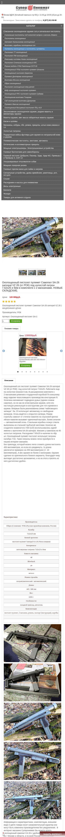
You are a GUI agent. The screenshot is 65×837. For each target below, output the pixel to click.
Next (61, 351)
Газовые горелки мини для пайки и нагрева (23, 169)
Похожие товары (11, 328)
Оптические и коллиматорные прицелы (21, 144)
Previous (3, 351)
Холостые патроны (12, 131)
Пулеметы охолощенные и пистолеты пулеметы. (25, 49)
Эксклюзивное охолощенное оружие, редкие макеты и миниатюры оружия (28, 112)
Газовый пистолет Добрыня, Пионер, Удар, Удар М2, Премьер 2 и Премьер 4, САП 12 (32, 157)
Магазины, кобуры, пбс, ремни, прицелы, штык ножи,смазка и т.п (31, 126)
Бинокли (7, 190)
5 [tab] (34, 372)
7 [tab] (43, 372)
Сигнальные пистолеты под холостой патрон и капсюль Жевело (31, 35)
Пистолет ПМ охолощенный (16, 56)
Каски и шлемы (10, 121)
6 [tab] (38, 372)
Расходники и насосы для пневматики (20, 182)
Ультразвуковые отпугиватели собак (19, 161)
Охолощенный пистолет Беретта (19, 73)
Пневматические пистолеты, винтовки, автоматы (25, 141)
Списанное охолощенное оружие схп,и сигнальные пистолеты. (32, 31)
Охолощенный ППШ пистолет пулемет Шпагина (24, 70)
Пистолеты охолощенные (15, 38)
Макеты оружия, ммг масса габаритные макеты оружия (28, 117)
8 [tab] (47, 372)
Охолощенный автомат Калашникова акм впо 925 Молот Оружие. (32, 359)
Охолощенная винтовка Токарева (18, 97)
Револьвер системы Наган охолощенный (21, 59)
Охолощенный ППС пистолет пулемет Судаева (24, 94)
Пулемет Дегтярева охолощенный (19, 77)
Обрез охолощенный (13, 83)
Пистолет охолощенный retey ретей (19, 87)
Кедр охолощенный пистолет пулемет (20, 90)
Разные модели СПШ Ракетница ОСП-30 (21, 66)
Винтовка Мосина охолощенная (17, 80)
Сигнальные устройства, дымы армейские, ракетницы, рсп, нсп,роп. (30, 174)
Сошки (6, 179)
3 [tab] (26, 372)
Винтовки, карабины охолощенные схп (20, 45)
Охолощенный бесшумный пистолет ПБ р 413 (23, 108)
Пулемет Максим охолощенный (17, 104)
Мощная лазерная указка (14, 165)
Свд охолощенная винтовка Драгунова (20, 101)
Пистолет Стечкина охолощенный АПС (21, 63)
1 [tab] (17, 372)
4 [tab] (30, 372)
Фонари (6, 194)
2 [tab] (22, 372)
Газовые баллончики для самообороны (21, 152)
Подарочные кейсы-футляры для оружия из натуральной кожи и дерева (31, 136)
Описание (8, 380)
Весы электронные (12, 186)
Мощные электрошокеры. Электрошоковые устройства (28, 148)
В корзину (15, 321)
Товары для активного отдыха (17, 197)
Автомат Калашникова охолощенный (20, 42)
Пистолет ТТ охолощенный (16, 52)
